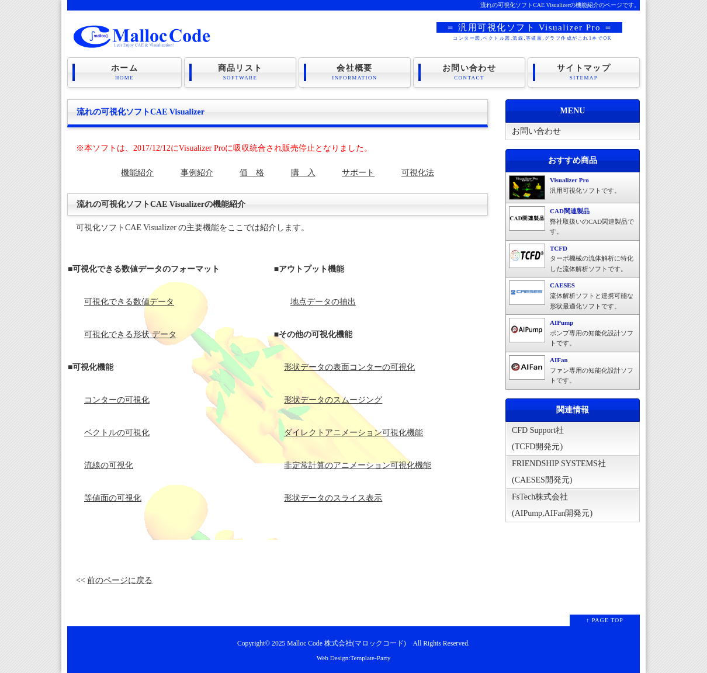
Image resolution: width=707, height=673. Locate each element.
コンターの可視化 (117, 400)
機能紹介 (137, 172)
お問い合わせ (469, 72)
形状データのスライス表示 (333, 498)
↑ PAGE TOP (604, 620)
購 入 (303, 172)
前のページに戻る (120, 580)
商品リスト (240, 72)
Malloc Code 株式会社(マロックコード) (346, 643)
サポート (358, 172)
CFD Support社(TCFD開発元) (538, 438)
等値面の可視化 (112, 498)
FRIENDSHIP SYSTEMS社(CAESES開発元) (559, 471)
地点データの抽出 (323, 301)
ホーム (124, 72)
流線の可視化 (108, 465)
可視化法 (417, 172)
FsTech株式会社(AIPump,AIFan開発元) (552, 505)
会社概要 (354, 72)
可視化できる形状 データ (130, 334)
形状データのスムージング (333, 400)
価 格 (252, 172)
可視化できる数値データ (129, 301)
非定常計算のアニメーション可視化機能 (357, 465)
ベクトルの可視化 (117, 432)
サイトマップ (583, 72)
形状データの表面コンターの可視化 (349, 367)
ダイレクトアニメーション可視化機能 (353, 432)
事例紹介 (197, 172)
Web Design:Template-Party (354, 657)
